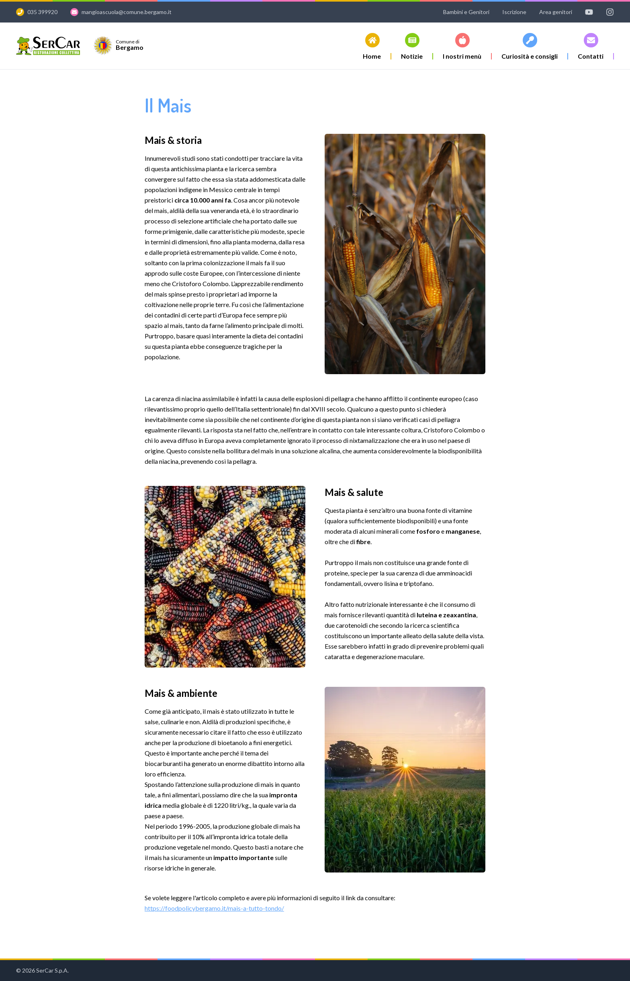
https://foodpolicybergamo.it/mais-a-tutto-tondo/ (214, 908)
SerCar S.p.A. (52, 970)
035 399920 (42, 11)
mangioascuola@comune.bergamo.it (127, 11)
